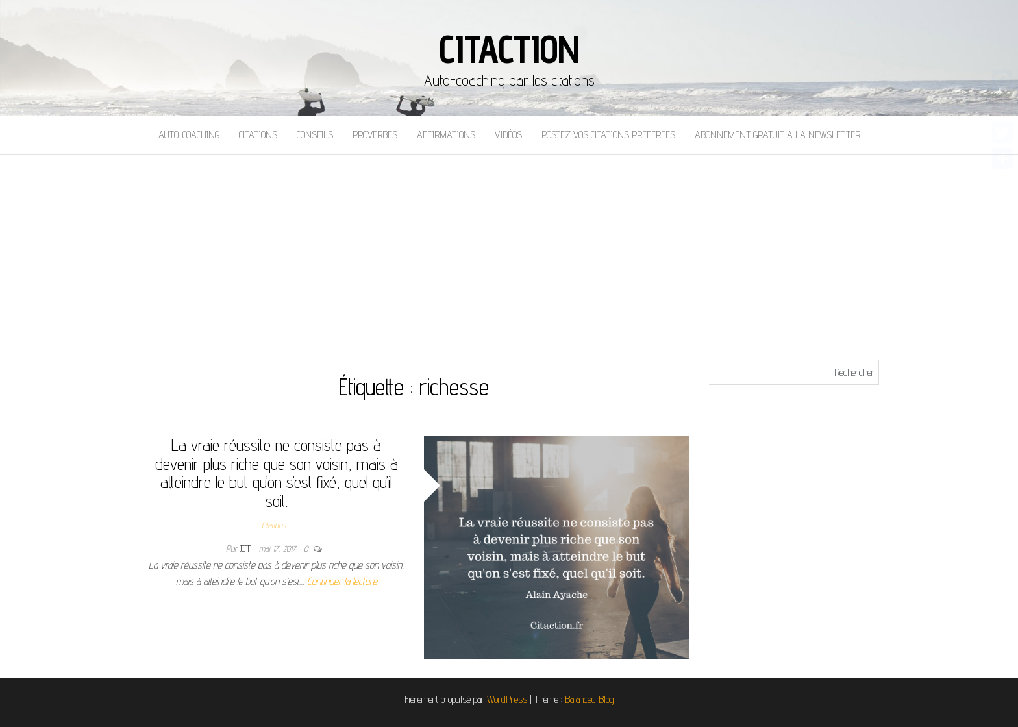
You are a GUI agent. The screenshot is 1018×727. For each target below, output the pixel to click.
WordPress (507, 699)
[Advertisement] (509, 252)
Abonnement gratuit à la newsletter (777, 135)
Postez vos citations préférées (608, 135)
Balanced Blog (589, 699)
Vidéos (508, 135)
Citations (258, 135)
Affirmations (446, 135)
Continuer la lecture (342, 581)
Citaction (508, 48)
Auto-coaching (188, 135)
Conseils (315, 135)
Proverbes (375, 135)
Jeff (247, 548)
